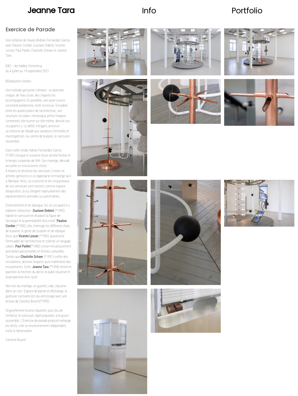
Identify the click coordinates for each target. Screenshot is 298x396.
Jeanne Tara (51, 10)
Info (149, 10)
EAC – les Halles (16, 66)
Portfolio (247, 10)
